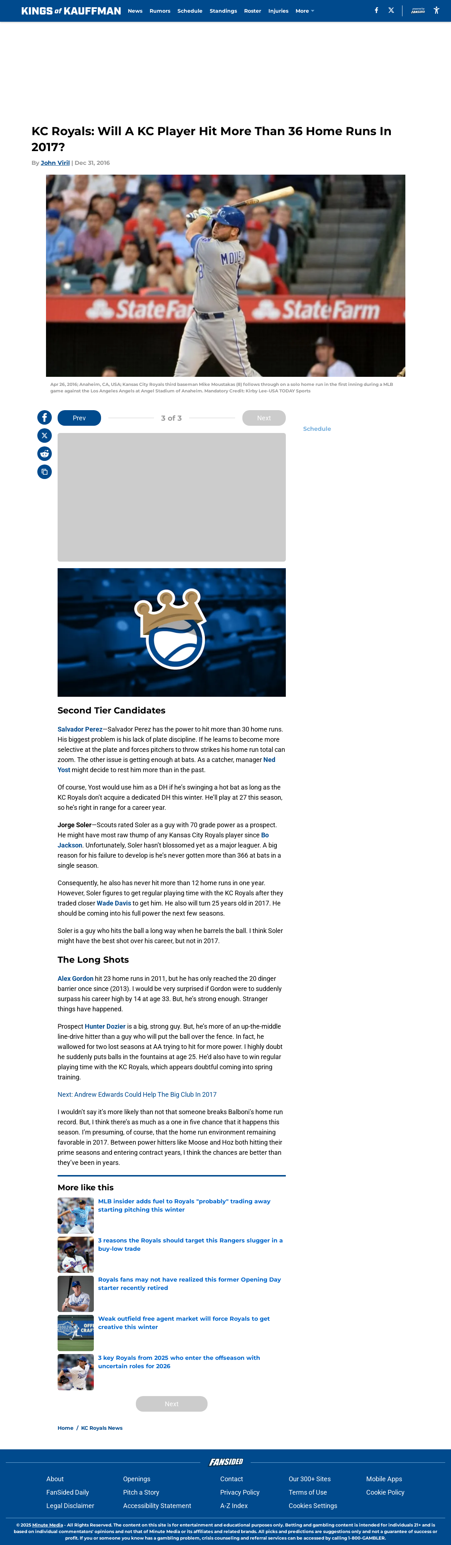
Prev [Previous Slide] (79, 418)
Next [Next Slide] (264, 418)
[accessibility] (436, 10)
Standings (219, 11)
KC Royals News (101, 1428)
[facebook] (377, 10)
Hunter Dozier (105, 1026)
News (131, 11)
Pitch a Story (141, 1492)
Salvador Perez (80, 729)
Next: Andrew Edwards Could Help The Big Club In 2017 (137, 1094)
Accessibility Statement (157, 1505)
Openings (136, 1479)
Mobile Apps (384, 1479)
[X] (391, 10)
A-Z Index (234, 1505)
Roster (249, 11)
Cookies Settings (313, 1505)
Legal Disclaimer (70, 1505)
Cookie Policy (385, 1492)
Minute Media (47, 1525)
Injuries (275, 11)
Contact (231, 1479)
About (55, 1479)
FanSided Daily (67, 1492)
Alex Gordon (75, 978)
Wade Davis (114, 903)
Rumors (156, 11)
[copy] (44, 472)
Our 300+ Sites (310, 1479)
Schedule (186, 11)
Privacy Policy (240, 1492)
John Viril (55, 162)
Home (66, 1428)
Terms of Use (308, 1492)
